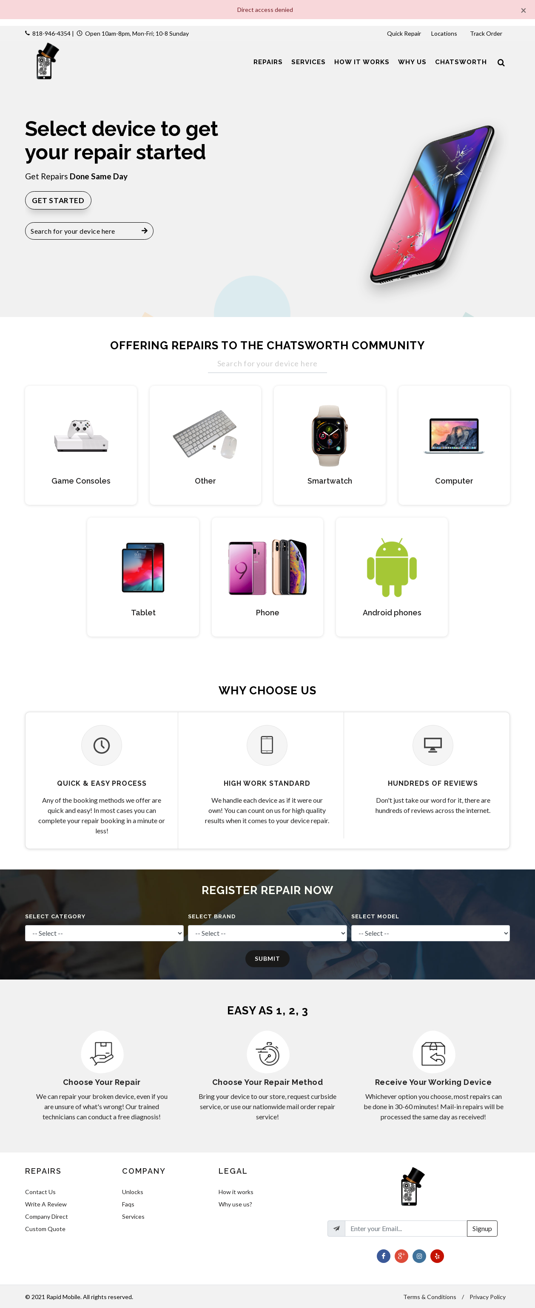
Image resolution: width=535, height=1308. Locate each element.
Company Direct (46, 1216)
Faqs (128, 1204)
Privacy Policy (488, 1296)
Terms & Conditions (429, 1296)
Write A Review (46, 1204)
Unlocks (132, 1191)
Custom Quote (45, 1228)
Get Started (58, 200)
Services (133, 1216)
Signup (482, 1228)
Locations (444, 33)
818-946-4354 (51, 33)
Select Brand (212, 916)
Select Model (375, 916)
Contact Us (40, 1191)
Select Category (55, 916)
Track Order (487, 33)
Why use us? (235, 1204)
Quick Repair (404, 33)
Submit (267, 958)
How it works (236, 1191)
